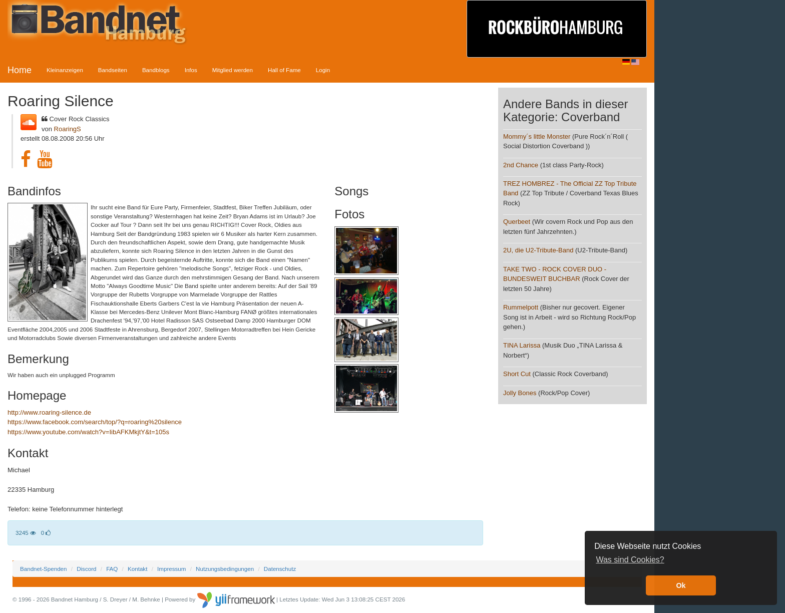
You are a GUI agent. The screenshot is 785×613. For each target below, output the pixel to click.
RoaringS (67, 129)
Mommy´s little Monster (536, 136)
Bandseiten (112, 70)
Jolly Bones (519, 393)
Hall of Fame (284, 70)
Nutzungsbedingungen (225, 568)
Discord (86, 568)
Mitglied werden (232, 70)
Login (323, 70)
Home (20, 70)
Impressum (171, 568)
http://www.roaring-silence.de (49, 412)
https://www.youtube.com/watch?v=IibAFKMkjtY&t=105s (88, 432)
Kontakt (137, 568)
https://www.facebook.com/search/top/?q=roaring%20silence (95, 422)
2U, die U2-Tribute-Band (538, 250)
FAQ (112, 568)
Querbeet (516, 221)
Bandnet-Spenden (43, 568)
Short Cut (517, 374)
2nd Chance (521, 165)
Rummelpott (520, 307)
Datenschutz (280, 568)
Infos (191, 70)
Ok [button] (680, 585)
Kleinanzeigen (65, 70)
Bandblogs (156, 70)
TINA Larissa (521, 345)
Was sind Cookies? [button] (630, 559)
